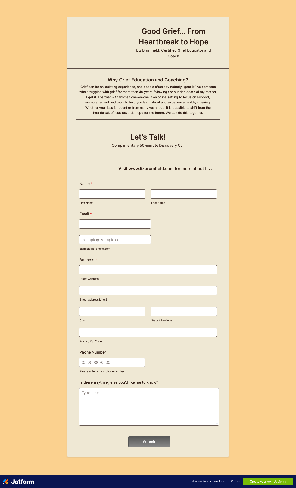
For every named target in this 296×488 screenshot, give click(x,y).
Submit (149, 441)
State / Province (161, 320)
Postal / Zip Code (91, 341)
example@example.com (95, 248)
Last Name (158, 203)
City (82, 320)
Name (86, 183)
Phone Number (93, 352)
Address (88, 259)
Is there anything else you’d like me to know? (119, 382)
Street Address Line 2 (93, 299)
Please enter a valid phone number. (102, 371)
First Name (86, 203)
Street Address (89, 278)
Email (86, 213)
